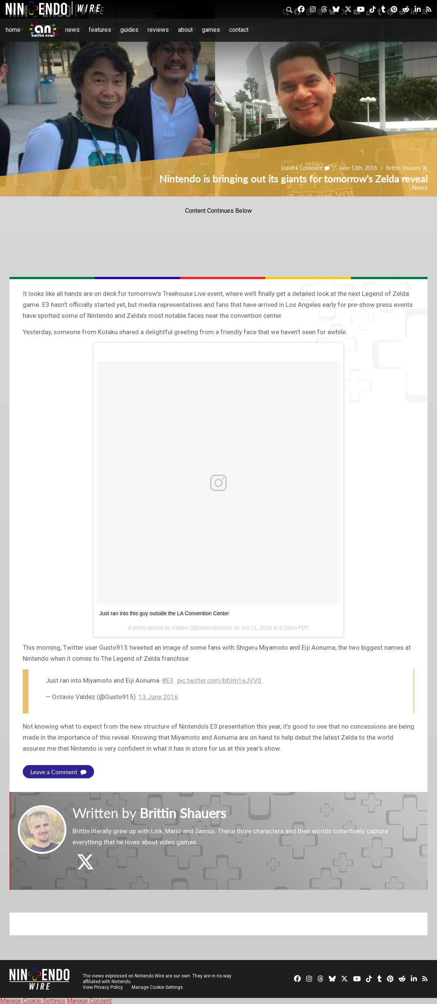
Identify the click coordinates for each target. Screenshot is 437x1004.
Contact (238, 29)
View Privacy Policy (103, 987)
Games (211, 29)
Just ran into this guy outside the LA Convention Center (164, 613)
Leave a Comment (305, 168)
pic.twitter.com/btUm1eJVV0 (219, 680)
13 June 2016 (158, 697)
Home (13, 29)
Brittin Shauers (403, 168)
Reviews (158, 29)
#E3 (167, 680)
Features (100, 29)
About (185, 29)
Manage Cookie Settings (157, 987)
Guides (129, 29)
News (72, 29)
